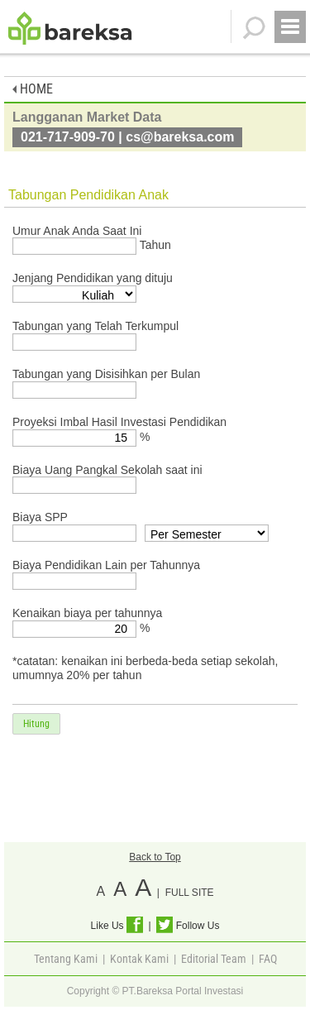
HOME (32, 89)
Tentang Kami (66, 958)
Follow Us (187, 925)
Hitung (36, 724)
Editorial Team (213, 958)
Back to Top (154, 857)
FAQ (268, 958)
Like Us (117, 925)
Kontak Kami (139, 958)
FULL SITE (189, 892)
